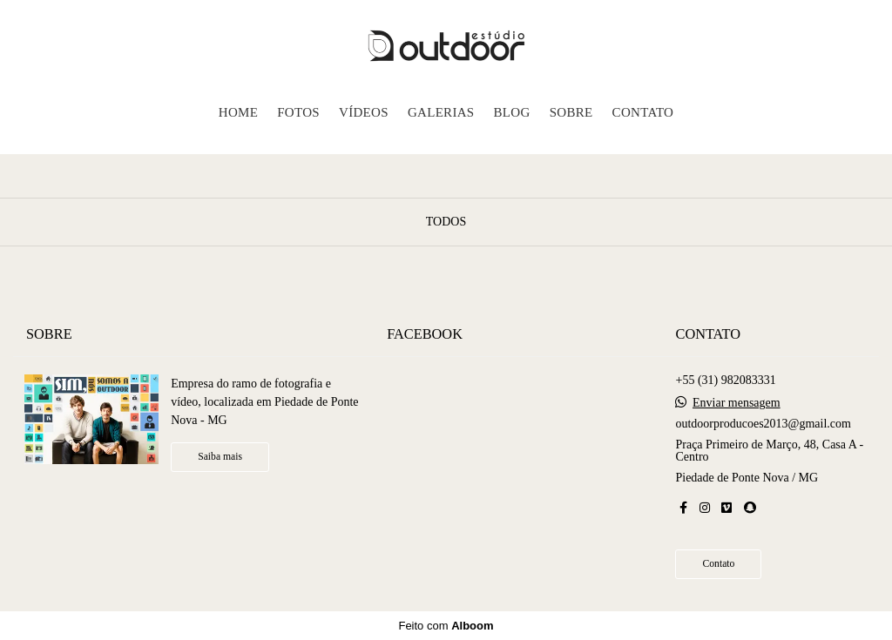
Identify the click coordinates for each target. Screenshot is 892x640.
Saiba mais (220, 456)
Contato (718, 563)
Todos (446, 222)
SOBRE (571, 112)
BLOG (512, 112)
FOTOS (298, 112)
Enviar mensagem (736, 403)
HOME (238, 112)
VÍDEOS (364, 112)
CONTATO (643, 112)
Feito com (445, 625)
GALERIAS (441, 112)
